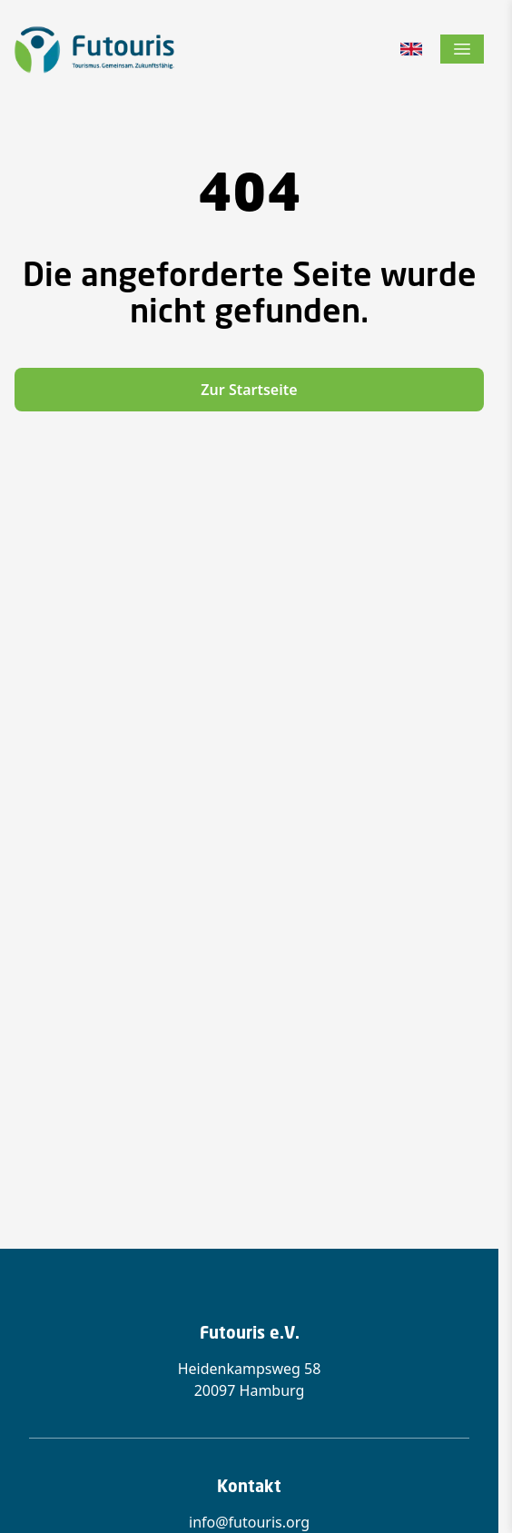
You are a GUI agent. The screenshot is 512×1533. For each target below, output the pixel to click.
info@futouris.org (249, 1522)
